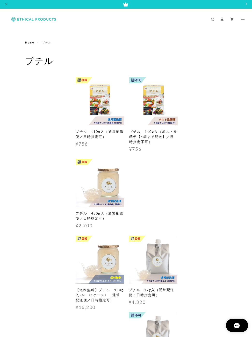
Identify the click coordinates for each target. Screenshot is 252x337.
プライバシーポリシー (83, 313)
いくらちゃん (35, 98)
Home (29, 42)
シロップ (32, 109)
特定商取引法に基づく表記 (120, 313)
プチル (30, 86)
